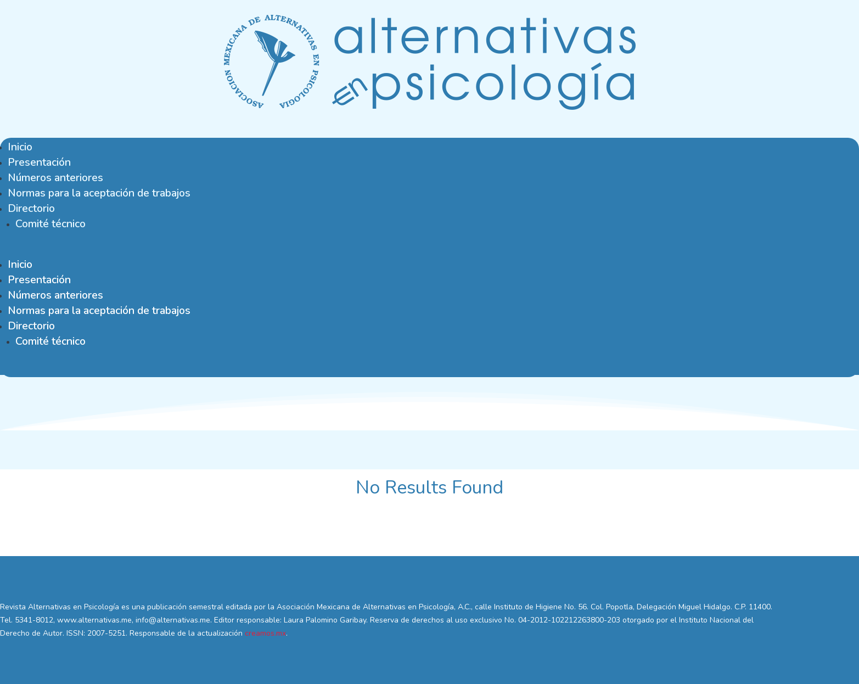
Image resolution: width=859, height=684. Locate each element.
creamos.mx (265, 633)
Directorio (31, 208)
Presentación (39, 162)
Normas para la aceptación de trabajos (99, 193)
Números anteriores (55, 177)
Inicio (20, 146)
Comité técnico (50, 223)
